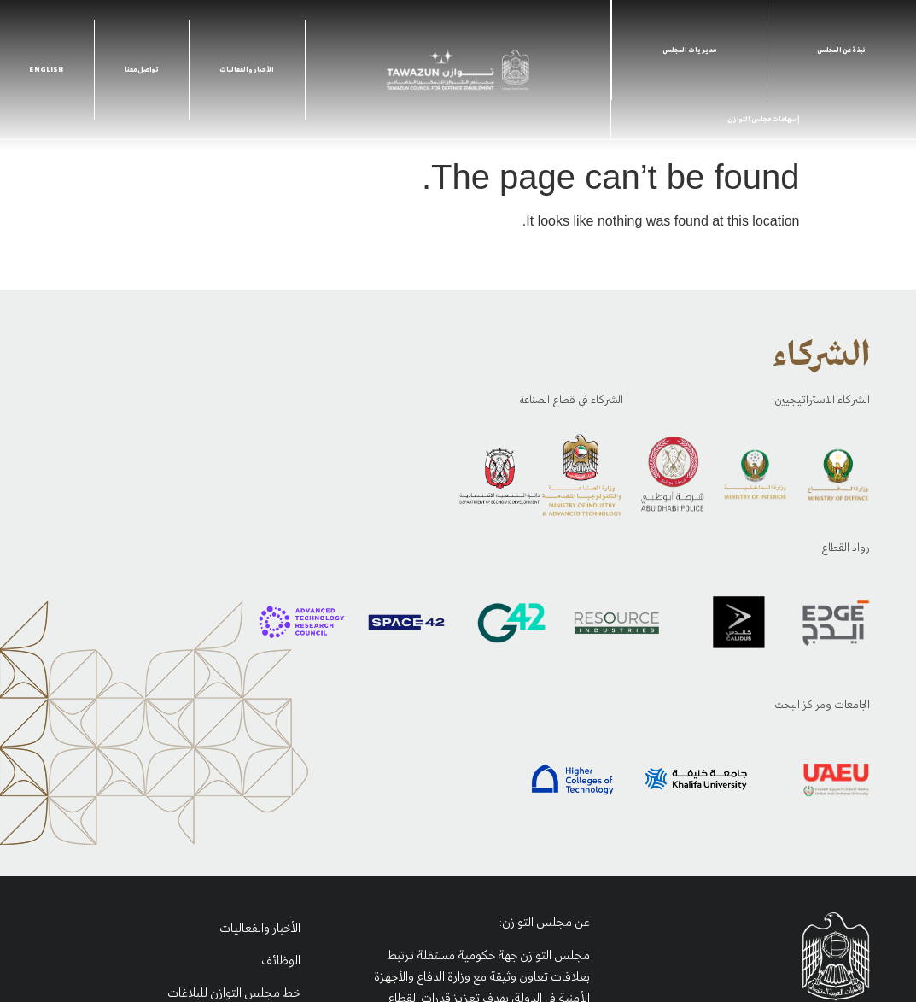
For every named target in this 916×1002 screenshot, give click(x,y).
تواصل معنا (142, 70)
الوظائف (280, 961)
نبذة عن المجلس (841, 50)
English (46, 70)
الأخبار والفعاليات (246, 70)
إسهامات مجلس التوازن (763, 119)
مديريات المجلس (689, 50)
